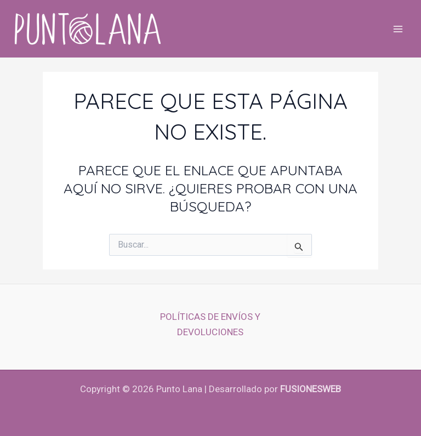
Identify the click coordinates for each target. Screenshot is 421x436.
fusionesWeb (310, 388)
